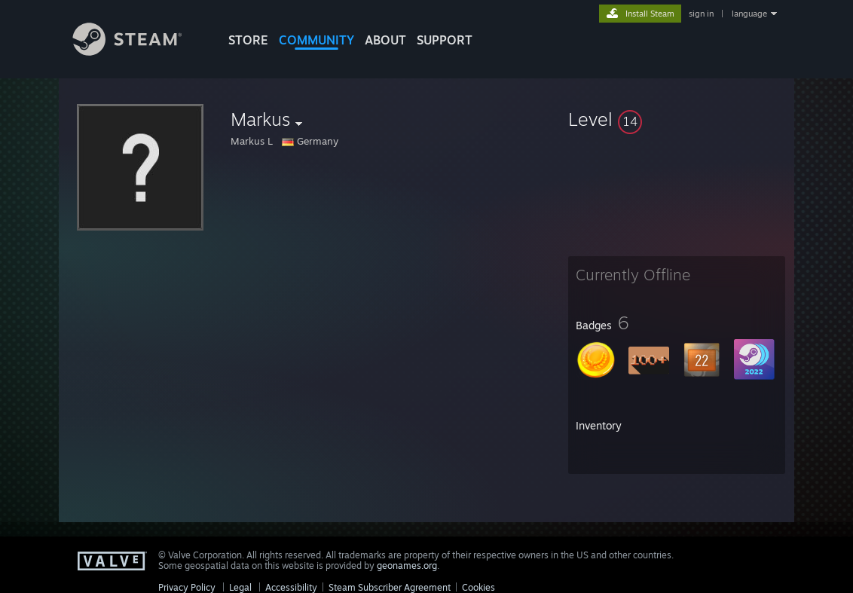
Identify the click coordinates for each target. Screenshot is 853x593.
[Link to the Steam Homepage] (138, 51)
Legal (240, 587)
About (385, 39)
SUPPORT (444, 39)
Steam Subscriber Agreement (390, 587)
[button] (676, 119)
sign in (701, 13)
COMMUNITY (316, 39)
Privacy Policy (187, 587)
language (749, 13)
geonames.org (407, 565)
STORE (248, 39)
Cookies (478, 587)
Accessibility (291, 587)
